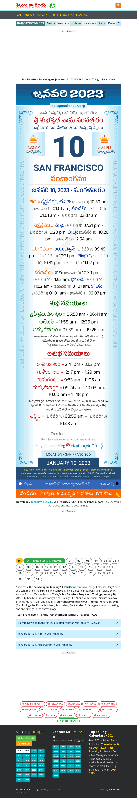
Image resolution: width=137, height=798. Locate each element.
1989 (70, 756)
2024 (27, 751)
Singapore (101, 715)
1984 (78, 761)
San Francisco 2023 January (44, 560)
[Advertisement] (68, 53)
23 (64, 573)
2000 (27, 779)
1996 (78, 746)
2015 (34, 760)
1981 (70, 766)
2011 (34, 765)
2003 (34, 775)
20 (37, 573)
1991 (56, 756)
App (18, 732)
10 (46, 567)
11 (55, 567)
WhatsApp (21, 792)
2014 (41, 760)
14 (82, 567)
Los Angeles (49, 709)
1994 (63, 751)
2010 (41, 765)
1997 (70, 746)
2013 (19, 765)
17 (108, 567)
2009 (19, 770)
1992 (78, 751)
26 (90, 573)
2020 (27, 755)
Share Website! (28, 738)
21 (46, 573)
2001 (19, 779)
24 (73, 573)
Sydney (83, 715)
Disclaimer (55, 789)
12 (64, 567)
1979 (56, 770)
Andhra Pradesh (32, 704)
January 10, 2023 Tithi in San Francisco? (40, 633)
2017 (19, 760)
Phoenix (68, 709)
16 (99, 567)
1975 (56, 775)
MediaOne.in (115, 789)
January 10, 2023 (41, 502)
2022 (41, 751)
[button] (118, 5)
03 (87, 560)
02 (79, 560)
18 (20, 573)
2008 (27, 770)
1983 (56, 766)
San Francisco (78, 587)
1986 (63, 761)
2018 (41, 755)
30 (29, 579)
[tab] (68, 623)
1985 (70, 761)
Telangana (55, 704)
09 (37, 567)
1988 (78, 756)
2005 (19, 775)
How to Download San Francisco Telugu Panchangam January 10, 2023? (59, 622)
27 (99, 573)
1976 (78, 770)
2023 (72, 79)
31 (37, 579)
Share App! (26, 744)
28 (108, 573)
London (35, 715)
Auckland (66, 715)
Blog (27, 732)
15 (90, 567)
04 (96, 560)
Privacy (44, 789)
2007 (34, 770)
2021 (19, 755)
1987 (56, 761)
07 (20, 567)
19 (29, 573)
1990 (63, 756)
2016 (27, 760)
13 (73, 567)
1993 (70, 751)
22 (55, 573)
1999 (56, 746)
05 (105, 560)
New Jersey (29, 709)
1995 (56, 751)
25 (82, 573)
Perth (50, 715)
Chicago (90, 704)
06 (114, 560)
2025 (19, 751)
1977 (70, 770)
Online (77, 732)
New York (108, 704)
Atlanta (74, 704)
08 (29, 567)
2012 (27, 765)
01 (70, 560)
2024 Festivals (68, 721)
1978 (63, 770)
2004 (27, 775)
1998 (63, 746)
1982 (63, 766)
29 (20, 579)
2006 (41, 770)
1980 (78, 766)
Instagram (39, 732)
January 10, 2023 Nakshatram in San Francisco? (45, 644)
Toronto (108, 709)
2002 (41, 775)
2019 (34, 755)
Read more (108, 79)
